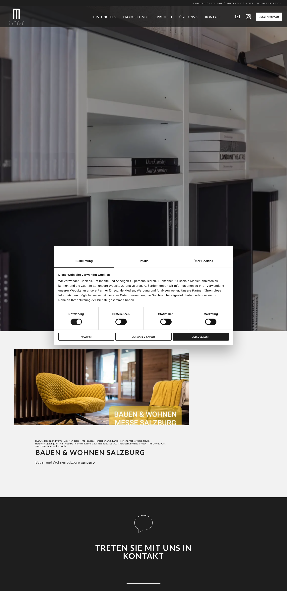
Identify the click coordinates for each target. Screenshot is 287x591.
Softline (134, 443)
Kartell (115, 440)
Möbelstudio (135, 440)
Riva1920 (112, 443)
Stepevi (143, 443)
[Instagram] (245, 16)
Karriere (199, 3)
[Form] (234, 16)
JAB (109, 440)
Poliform (59, 443)
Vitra (37, 446)
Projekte (90, 443)
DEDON (39, 440)
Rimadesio (101, 443)
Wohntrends (59, 446)
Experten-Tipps (71, 440)
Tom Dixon (153, 443)
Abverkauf (234, 3)
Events (58, 440)
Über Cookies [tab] (203, 261)
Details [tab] (143, 261)
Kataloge (216, 3)
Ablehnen (86, 336)
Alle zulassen (200, 336)
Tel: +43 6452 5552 (269, 3)
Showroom (123, 443)
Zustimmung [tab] (84, 261)
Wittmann (46, 446)
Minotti (124, 440)
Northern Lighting (44, 443)
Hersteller (100, 440)
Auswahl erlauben (143, 336)
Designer (49, 440)
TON (162, 443)
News (249, 3)
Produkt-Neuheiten (75, 443)
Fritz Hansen (87, 440)
